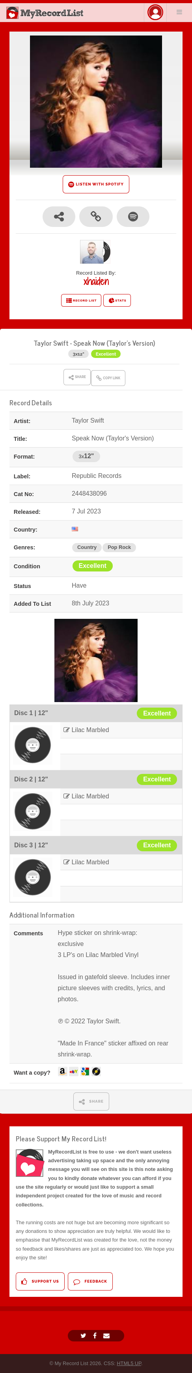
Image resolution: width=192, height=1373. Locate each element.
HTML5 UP (129, 1363)
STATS (117, 300)
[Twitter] (84, 1335)
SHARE (91, 1101)
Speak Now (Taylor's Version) (114, 342)
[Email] (107, 1335)
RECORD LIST (81, 300)
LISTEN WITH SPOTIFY (96, 184)
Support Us (40, 1281)
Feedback (90, 1281)
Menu (179, 12)
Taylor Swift (51, 342)
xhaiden (96, 281)
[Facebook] (96, 1335)
